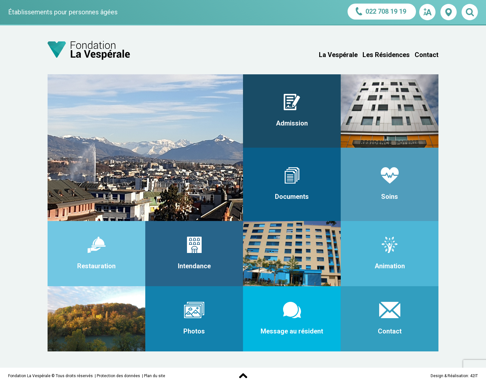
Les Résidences (386, 55)
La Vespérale (338, 55)
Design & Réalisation (449, 376)
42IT (474, 376)
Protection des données (118, 376)
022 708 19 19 (382, 11)
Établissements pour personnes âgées (63, 12)
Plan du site (154, 376)
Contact (426, 55)
